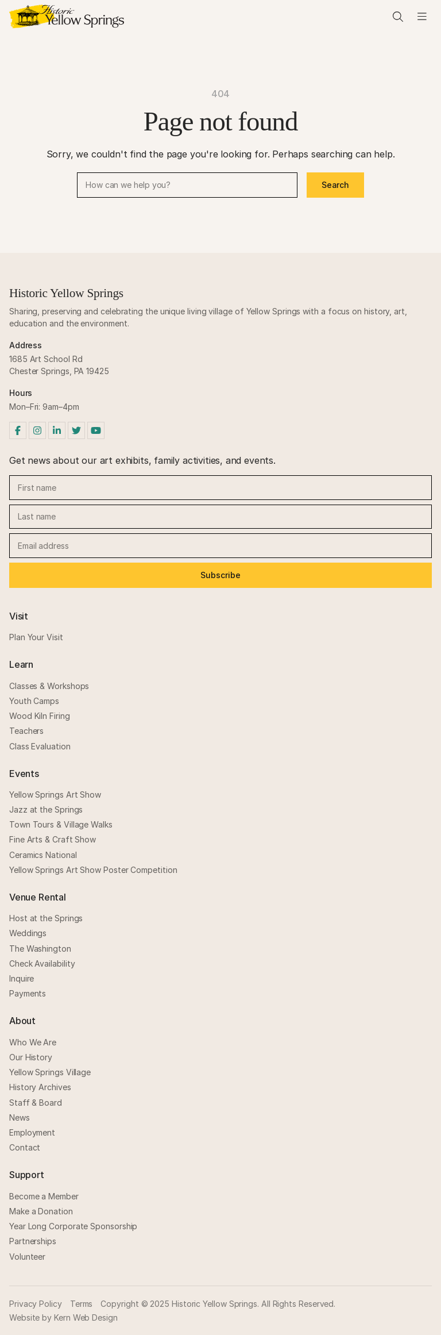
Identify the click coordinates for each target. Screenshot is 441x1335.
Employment (32, 1132)
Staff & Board (35, 1102)
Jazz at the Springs (46, 809)
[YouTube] (96, 430)
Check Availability (42, 963)
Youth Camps (34, 701)
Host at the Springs (46, 918)
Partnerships (32, 1241)
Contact (24, 1147)
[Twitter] (76, 430)
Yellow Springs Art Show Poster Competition (93, 870)
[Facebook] (17, 430)
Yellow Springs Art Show (55, 794)
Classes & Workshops (49, 686)
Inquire (21, 978)
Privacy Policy (35, 1304)
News (19, 1117)
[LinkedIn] (56, 430)
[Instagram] (37, 430)
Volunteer (27, 1256)
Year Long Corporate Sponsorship (73, 1226)
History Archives (40, 1087)
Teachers (26, 731)
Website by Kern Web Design (63, 1317)
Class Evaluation (40, 746)
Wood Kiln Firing (39, 716)
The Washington (40, 948)
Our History (30, 1057)
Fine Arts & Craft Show (52, 839)
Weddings (28, 933)
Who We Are (32, 1042)
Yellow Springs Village (50, 1072)
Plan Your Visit (36, 637)
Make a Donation (41, 1211)
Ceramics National (43, 855)
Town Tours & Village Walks (61, 824)
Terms (81, 1304)
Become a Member (44, 1196)
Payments (27, 993)
